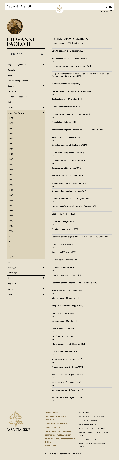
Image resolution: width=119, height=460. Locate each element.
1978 (11, 118)
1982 (11, 138)
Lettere (10, 107)
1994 (11, 200)
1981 (11, 133)
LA (53, 46)
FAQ (46, 454)
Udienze (11, 289)
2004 (11, 252)
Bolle (10, 75)
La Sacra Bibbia (51, 412)
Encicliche (12, 91)
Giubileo (11, 102)
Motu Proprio (13, 273)
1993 (11, 195)
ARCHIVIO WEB (50, 446)
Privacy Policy (77, 454)
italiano (103, 11)
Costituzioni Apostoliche (18, 81)
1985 (11, 154)
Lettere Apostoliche (16, 113)
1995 (11, 205)
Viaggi (10, 294)
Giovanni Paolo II (21, 41)
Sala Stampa (84, 412)
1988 (11, 169)
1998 (11, 221)
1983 (11, 144)
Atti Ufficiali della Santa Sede (58, 431)
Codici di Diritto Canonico (56, 423)
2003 (11, 246)
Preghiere (12, 283)
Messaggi (12, 267)
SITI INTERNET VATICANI (87, 424)
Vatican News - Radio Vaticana (91, 416)
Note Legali (54, 454)
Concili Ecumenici (52, 427)
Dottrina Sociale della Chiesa (58, 435)
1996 (11, 210)
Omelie (10, 278)
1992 (11, 190)
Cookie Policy (65, 454)
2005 (11, 257)
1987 (11, 164)
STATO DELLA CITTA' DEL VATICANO (92, 428)
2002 (11, 241)
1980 (11, 128)
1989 (11, 174)
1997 (11, 216)
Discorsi (11, 86)
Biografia (26, 54)
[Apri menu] (110, 6)
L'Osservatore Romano (88, 420)
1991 (11, 185)
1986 (11, 159)
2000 (11, 231)
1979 (11, 123)
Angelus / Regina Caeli (17, 64)
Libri (9, 262)
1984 (11, 149)
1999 (11, 226)
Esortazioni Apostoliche (18, 97)
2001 (11, 236)
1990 (11, 180)
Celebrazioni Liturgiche (89, 439)
